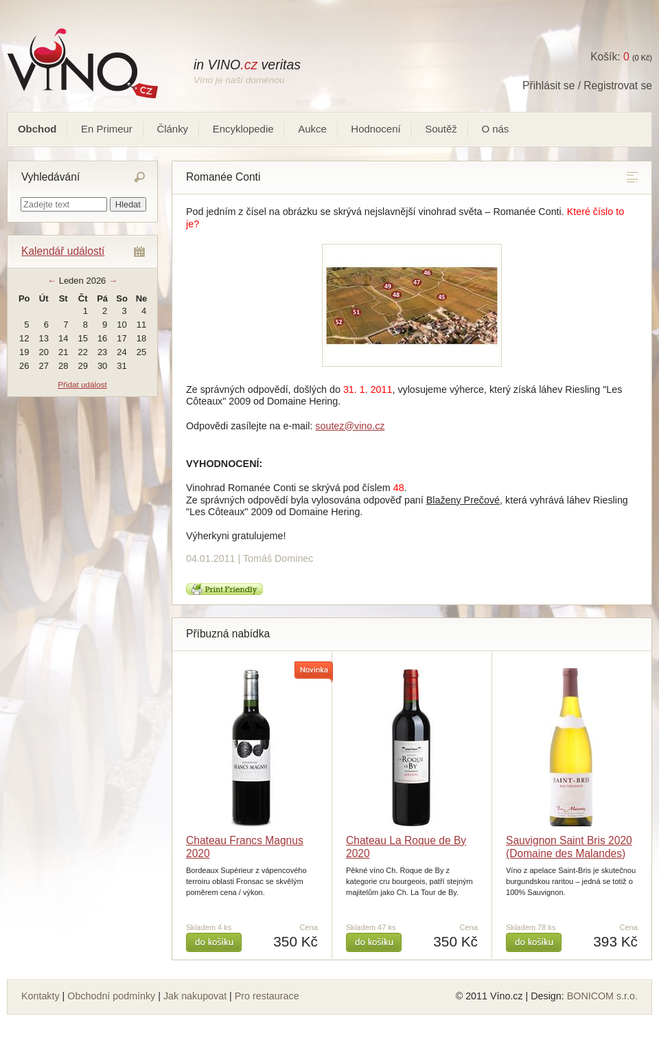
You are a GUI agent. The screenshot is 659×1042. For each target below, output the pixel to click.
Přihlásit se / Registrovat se (587, 85)
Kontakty (40, 995)
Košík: (609, 57)
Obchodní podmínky (111, 995)
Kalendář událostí (62, 251)
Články (172, 129)
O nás (495, 129)
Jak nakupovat (195, 995)
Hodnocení (375, 129)
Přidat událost (82, 384)
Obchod (37, 129)
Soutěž (441, 129)
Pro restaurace (267, 995)
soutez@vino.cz (349, 425)
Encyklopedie (243, 129)
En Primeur (106, 129)
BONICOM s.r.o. (602, 995)
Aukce (312, 129)
